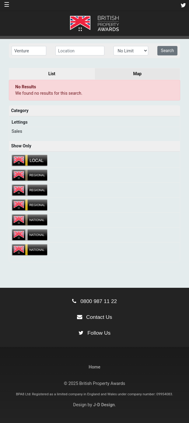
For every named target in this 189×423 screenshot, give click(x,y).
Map (137, 73)
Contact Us (94, 317)
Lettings (20, 122)
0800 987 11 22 (94, 301)
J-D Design (104, 404)
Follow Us (94, 333)
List (51, 73)
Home (94, 367)
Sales (17, 131)
